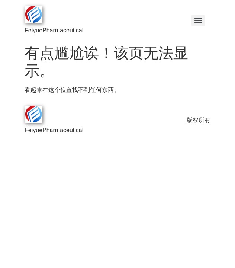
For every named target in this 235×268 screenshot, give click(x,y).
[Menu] (198, 20)
